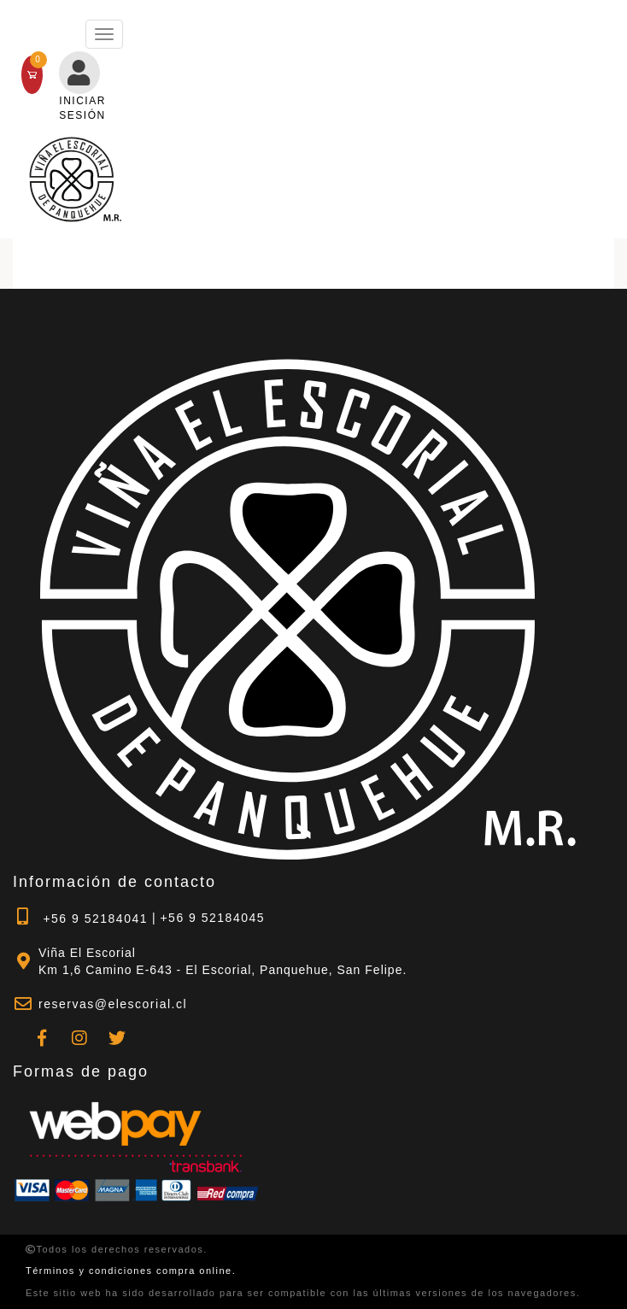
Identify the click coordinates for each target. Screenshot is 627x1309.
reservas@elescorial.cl (112, 1004)
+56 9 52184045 (212, 918)
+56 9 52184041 (80, 916)
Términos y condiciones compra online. (131, 1270)
